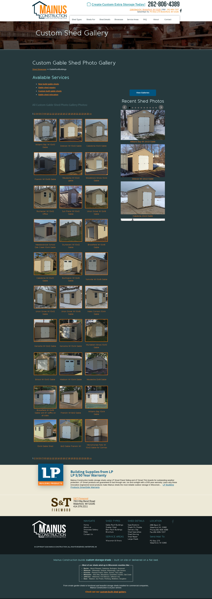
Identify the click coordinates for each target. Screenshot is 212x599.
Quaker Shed (111, 527)
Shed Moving (133, 534)
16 (64, 114)
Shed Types (77, 20)
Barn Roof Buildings (114, 530)
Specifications (133, 525)
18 (69, 114)
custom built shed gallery (113, 592)
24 (85, 114)
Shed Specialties (134, 532)
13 (56, 114)
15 (61, 114)
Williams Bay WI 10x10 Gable (143, 125)
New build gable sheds (48, 84)
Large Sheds (133, 539)
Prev (124, 107)
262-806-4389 (164, 4)
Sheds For (90, 20)
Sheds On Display (135, 527)
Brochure (110, 532)
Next (161, 107)
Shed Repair (133, 537)
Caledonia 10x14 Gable (143, 199)
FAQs (86, 532)
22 (80, 114)
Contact (167, 20)
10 (156, 107)
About (156, 20)
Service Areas (133, 20)
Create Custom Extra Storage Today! (118, 4)
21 (77, 114)
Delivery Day (133, 530)
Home (86, 525)
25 (88, 114)
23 (82, 114)
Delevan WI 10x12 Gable (143, 162)
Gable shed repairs (47, 87)
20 (74, 114)
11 (50, 114)
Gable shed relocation (48, 94)
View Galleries (142, 93)
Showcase (118, 20)
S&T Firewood (80, 498)
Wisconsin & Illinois (114, 541)
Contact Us (88, 534)
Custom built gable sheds (50, 91)
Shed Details (104, 20)
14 (58, 114)
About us (87, 527)
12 (53, 114)
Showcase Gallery (91, 530)
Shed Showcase (39, 69)
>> (90, 114)
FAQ (145, 20)
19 (72, 114)
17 (66, 114)
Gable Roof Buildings (114, 525)
